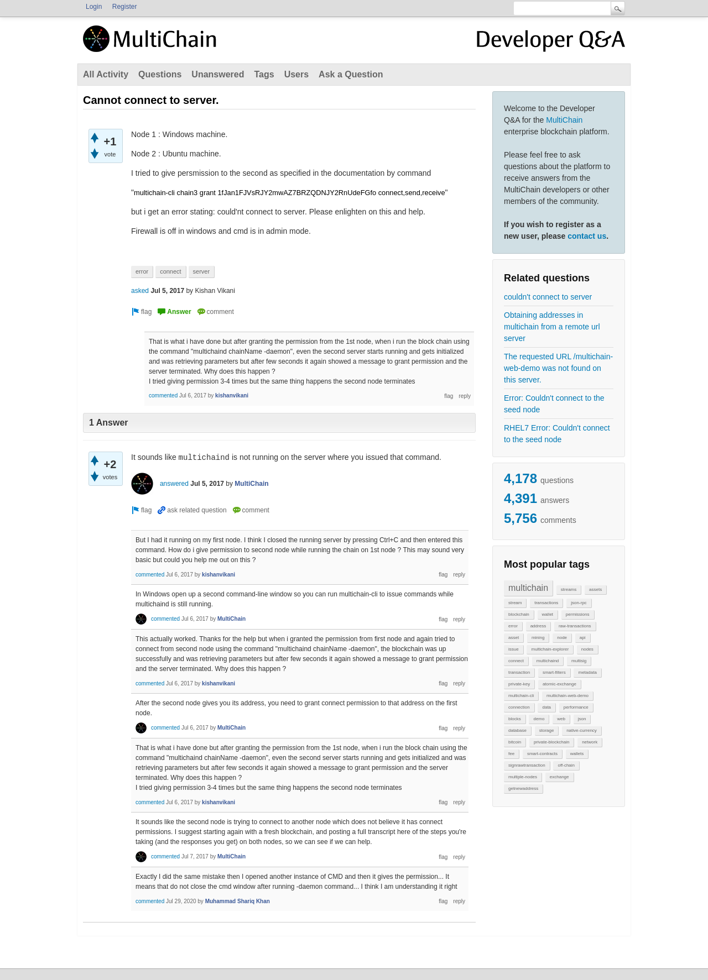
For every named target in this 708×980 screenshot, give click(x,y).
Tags (264, 74)
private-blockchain (551, 742)
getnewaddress (523, 788)
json (582, 718)
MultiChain (564, 120)
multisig (578, 660)
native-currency (581, 730)
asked (140, 291)
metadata (587, 672)
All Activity (105, 74)
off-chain (566, 765)
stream (515, 602)
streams (568, 589)
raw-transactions (575, 625)
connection (519, 707)
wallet (547, 614)
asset (513, 637)
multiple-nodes (522, 776)
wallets (577, 753)
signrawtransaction (526, 765)
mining (538, 637)
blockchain (518, 614)
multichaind (548, 660)
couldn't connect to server (548, 296)
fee (511, 753)
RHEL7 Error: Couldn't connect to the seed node (557, 433)
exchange (559, 776)
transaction (519, 672)
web (561, 718)
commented (163, 395)
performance (576, 707)
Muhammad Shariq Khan (237, 901)
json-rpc (578, 602)
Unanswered (217, 74)
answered (174, 484)
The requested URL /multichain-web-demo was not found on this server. (558, 368)
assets (595, 589)
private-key (519, 684)
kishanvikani (231, 395)
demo (538, 718)
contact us (587, 236)
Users (296, 74)
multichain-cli (521, 695)
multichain (528, 588)
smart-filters (554, 672)
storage (546, 730)
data (546, 707)
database (517, 730)
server (201, 271)
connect (516, 660)
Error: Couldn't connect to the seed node (554, 404)
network (589, 742)
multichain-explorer (550, 649)
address (538, 625)
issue (513, 649)
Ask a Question (351, 74)
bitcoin (514, 742)
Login (94, 7)
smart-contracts (542, 753)
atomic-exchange (559, 684)
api (583, 637)
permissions (578, 614)
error (513, 625)
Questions (159, 74)
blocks (514, 718)
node (562, 637)
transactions (546, 602)
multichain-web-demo (567, 695)
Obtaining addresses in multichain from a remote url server (552, 327)
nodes (587, 649)
